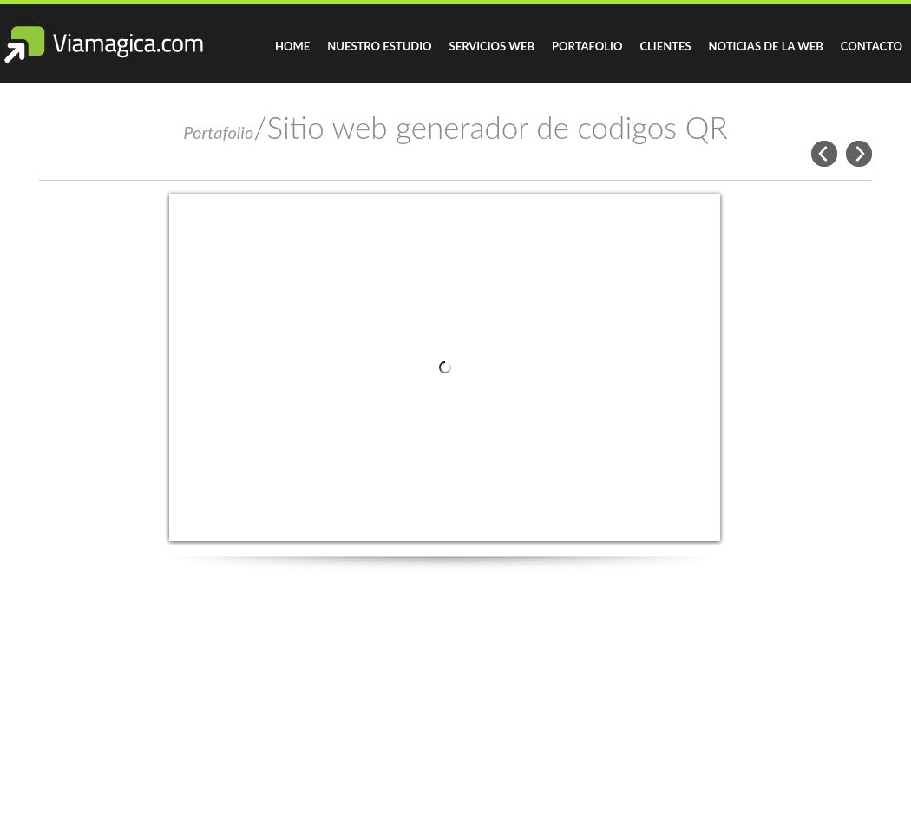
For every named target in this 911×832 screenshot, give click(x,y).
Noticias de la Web (766, 46)
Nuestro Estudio (379, 46)
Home (292, 46)
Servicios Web (491, 46)
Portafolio (587, 46)
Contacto (871, 46)
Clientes (665, 46)
